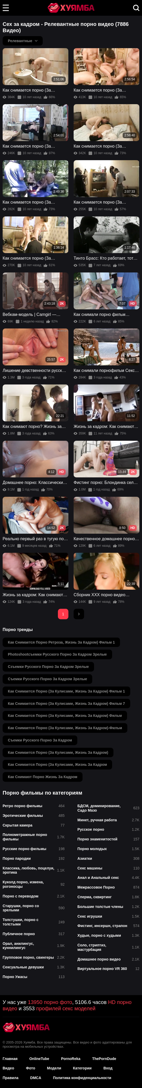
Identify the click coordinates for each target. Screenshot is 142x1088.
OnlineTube (39, 1059)
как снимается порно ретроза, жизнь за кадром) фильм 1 (61, 642)
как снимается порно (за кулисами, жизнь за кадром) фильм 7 (66, 703)
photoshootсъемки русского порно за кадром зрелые (57, 654)
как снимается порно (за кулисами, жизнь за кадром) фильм (65, 715)
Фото (30, 1068)
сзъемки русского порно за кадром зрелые (48, 667)
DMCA (35, 1078)
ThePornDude (104, 1059)
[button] (6, 8)
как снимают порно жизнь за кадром (42, 777)
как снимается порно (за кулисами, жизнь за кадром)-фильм (65, 728)
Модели (54, 1068)
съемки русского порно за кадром (40, 740)
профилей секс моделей (65, 1008)
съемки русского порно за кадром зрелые (47, 679)
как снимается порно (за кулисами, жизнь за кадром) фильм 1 (66, 691)
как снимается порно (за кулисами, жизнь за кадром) (58, 752)
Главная (10, 1059)
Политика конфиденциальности (82, 1078)
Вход (108, 1068)
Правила (10, 1078)
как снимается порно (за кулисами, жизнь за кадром (57, 764)
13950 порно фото (50, 1002)
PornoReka (70, 1059)
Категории (82, 1068)
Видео (8, 1068)
